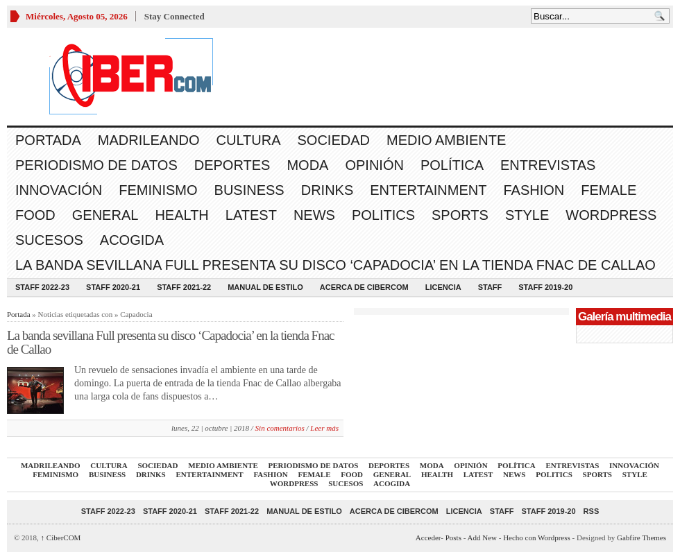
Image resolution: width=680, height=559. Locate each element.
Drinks (327, 190)
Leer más (324, 428)
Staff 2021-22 (184, 287)
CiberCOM (61, 537)
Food (35, 215)
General (105, 215)
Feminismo (158, 190)
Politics (383, 215)
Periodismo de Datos (96, 165)
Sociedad (334, 140)
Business (249, 190)
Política (452, 165)
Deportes (232, 165)
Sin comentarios (280, 428)
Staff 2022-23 (42, 287)
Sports (460, 215)
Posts (453, 537)
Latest (251, 215)
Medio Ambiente (446, 140)
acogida (132, 240)
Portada (48, 140)
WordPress (611, 215)
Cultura (248, 140)
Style (527, 215)
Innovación (58, 190)
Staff (490, 287)
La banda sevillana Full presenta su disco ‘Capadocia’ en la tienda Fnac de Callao (335, 265)
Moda (307, 165)
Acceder (428, 537)
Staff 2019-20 (545, 287)
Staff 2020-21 (113, 287)
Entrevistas (547, 165)
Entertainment (428, 190)
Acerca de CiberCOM (364, 287)
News (314, 215)
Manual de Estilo (265, 287)
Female (608, 190)
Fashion (533, 190)
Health (181, 215)
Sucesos (49, 240)
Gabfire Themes (641, 537)
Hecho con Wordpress (536, 537)
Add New (482, 537)
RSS (592, 511)
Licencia (443, 287)
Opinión (374, 165)
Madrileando (149, 140)
